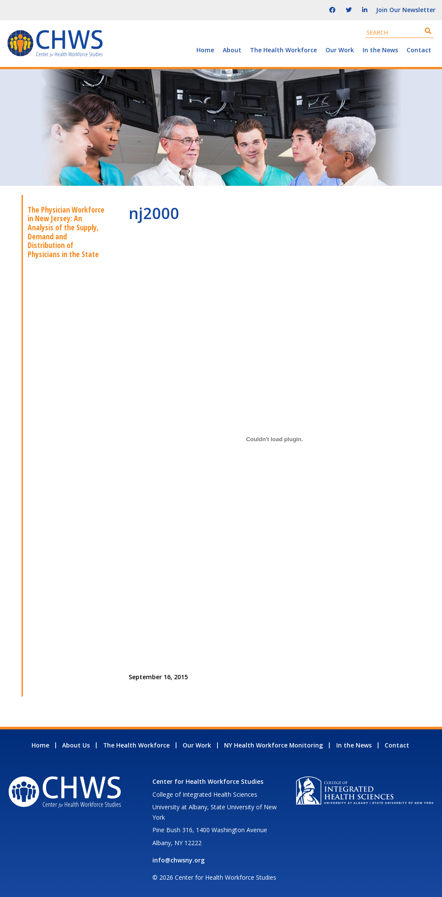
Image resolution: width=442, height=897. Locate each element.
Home (205, 50)
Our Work (339, 50)
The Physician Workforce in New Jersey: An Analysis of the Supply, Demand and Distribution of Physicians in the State (66, 231)
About (232, 50)
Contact (419, 50)
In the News (380, 50)
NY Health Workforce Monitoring (273, 745)
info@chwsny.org (178, 860)
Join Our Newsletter (406, 10)
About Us (76, 745)
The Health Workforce (283, 50)
